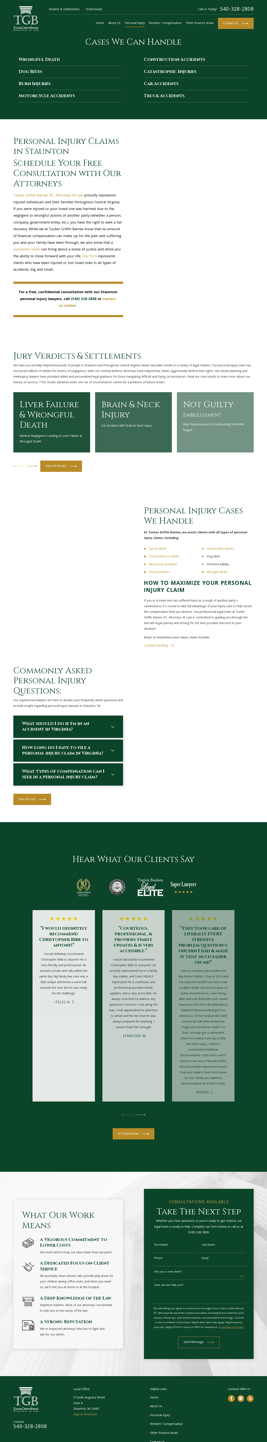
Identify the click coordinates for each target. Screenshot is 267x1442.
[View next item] (32, 466)
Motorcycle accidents (169, 564)
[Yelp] (250, 1398)
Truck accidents (165, 572)
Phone (164, 1258)
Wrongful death (223, 572)
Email (211, 1258)
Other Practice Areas (164, 1433)
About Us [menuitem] (114, 23)
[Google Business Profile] (241, 1398)
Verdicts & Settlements (64, 9)
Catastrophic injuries (226, 548)
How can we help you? (175, 1285)
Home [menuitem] (100, 23)
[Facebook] (231, 1398)
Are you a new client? (174, 1272)
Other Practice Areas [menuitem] (200, 23)
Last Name (214, 1245)
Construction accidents (170, 556)
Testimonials (93, 9)
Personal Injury (160, 1415)
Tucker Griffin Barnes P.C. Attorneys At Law (48, 196)
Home (154, 1397)
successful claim (26, 250)
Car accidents (164, 548)
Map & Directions (85, 1414)
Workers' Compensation (166, 1424)
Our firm (89, 257)
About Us (156, 1406)
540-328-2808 (237, 9)
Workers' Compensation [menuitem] (165, 23)
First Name (167, 1245)
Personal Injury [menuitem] (135, 23)
